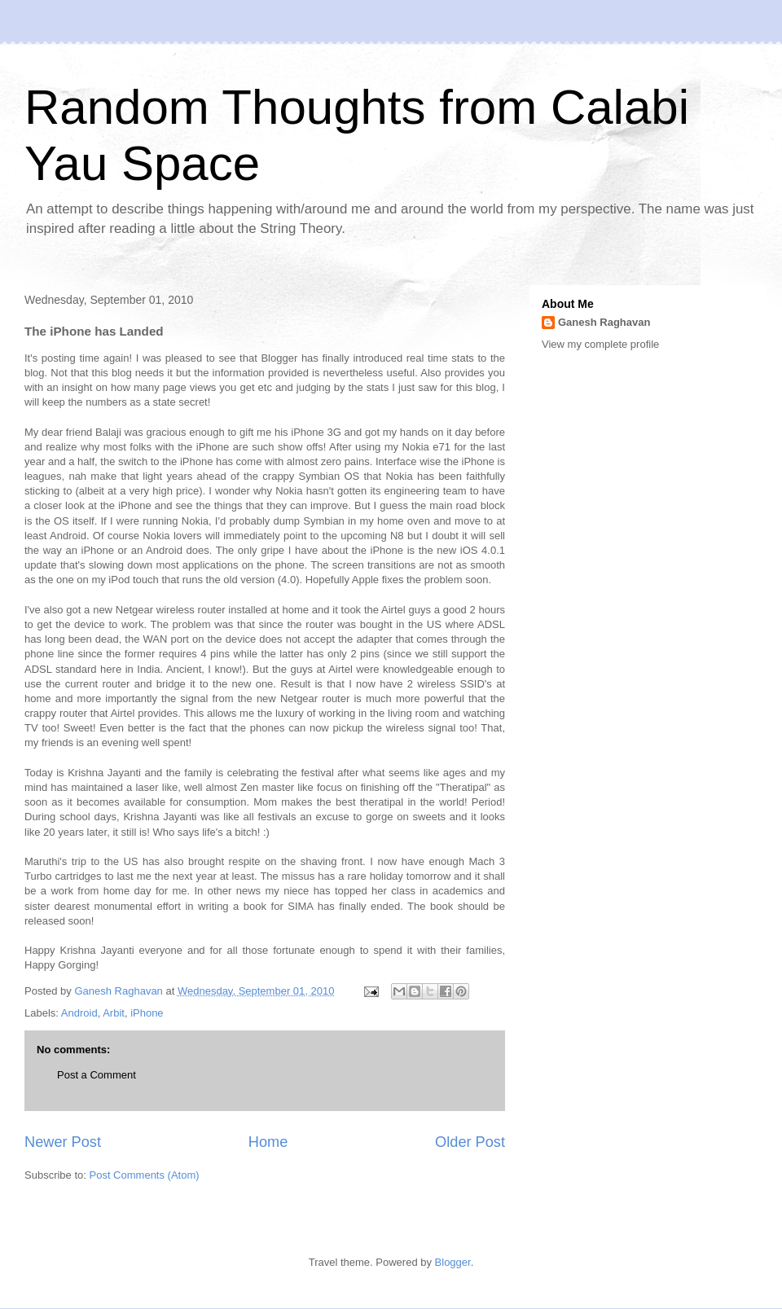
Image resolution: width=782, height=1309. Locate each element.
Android (79, 1013)
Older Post (470, 1142)
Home (268, 1142)
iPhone (146, 1013)
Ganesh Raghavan (604, 322)
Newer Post (62, 1142)
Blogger (453, 1262)
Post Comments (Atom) (145, 1175)
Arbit (114, 1013)
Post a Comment (96, 1075)
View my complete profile (600, 344)
